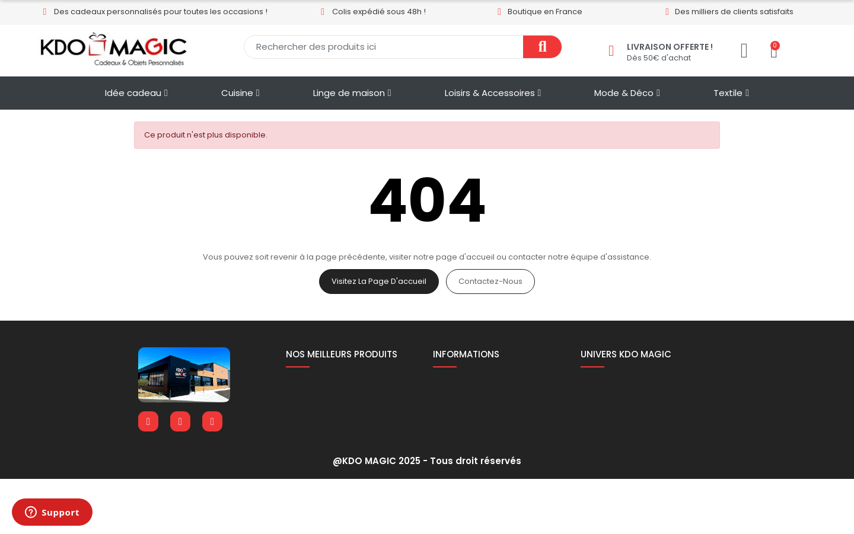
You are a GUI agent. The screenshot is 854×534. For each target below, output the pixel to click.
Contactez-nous (490, 281)
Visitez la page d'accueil (379, 281)
